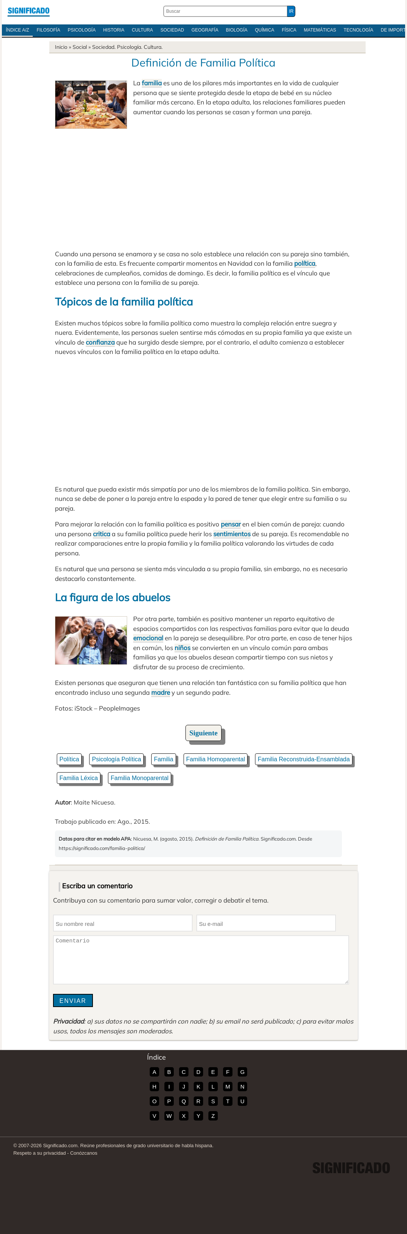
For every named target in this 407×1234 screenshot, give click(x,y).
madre (160, 692)
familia (152, 83)
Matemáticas (320, 30)
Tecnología (359, 30)
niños (182, 648)
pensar (231, 524)
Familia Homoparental (215, 759)
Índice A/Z (17, 30)
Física (289, 30)
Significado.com (29, 11)
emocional (148, 638)
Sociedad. (103, 47)
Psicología (82, 30)
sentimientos (232, 534)
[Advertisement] (203, 185)
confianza (100, 342)
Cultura (142, 30)
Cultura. (153, 47)
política (304, 263)
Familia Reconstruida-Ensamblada (304, 759)
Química (264, 30)
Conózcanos (83, 1153)
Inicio (61, 47)
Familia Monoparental (140, 778)
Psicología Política (116, 759)
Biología (236, 30)
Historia (113, 30)
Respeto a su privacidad (39, 1153)
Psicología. (129, 47)
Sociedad (172, 30)
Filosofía (48, 30)
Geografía (204, 30)
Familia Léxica (78, 778)
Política (69, 759)
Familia (163, 759)
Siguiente (204, 733)
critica (101, 534)
